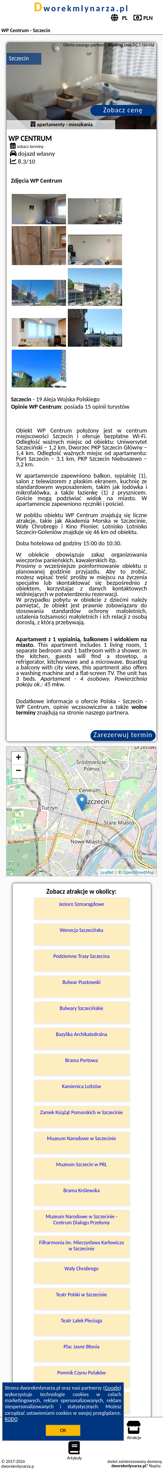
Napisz (155, 1466)
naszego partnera (106, 712)
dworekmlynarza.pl (81, 8)
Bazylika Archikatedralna (81, 1034)
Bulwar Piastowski (82, 982)
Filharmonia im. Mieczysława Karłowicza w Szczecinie (81, 1245)
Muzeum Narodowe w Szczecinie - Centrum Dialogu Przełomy (81, 1219)
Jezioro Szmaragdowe (81, 904)
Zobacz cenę (123, 110)
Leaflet (106, 872)
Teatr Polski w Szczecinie (81, 1295)
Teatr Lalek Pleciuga (81, 1321)
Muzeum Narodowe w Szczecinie (81, 1138)
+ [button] (18, 758)
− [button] (18, 771)
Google (112, 1388)
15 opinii (95, 406)
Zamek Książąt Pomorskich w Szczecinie (81, 1112)
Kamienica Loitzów (81, 1086)
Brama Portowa (81, 1060)
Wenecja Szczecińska (81, 930)
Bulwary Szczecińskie (81, 1008)
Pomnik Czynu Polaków (81, 1373)
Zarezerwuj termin (123, 735)
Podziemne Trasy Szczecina (81, 956)
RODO (11, 1419)
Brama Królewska (81, 1190)
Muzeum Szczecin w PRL (81, 1164)
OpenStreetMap (138, 872)
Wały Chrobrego (81, 1269)
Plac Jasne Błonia (81, 1347)
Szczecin (19, 58)
